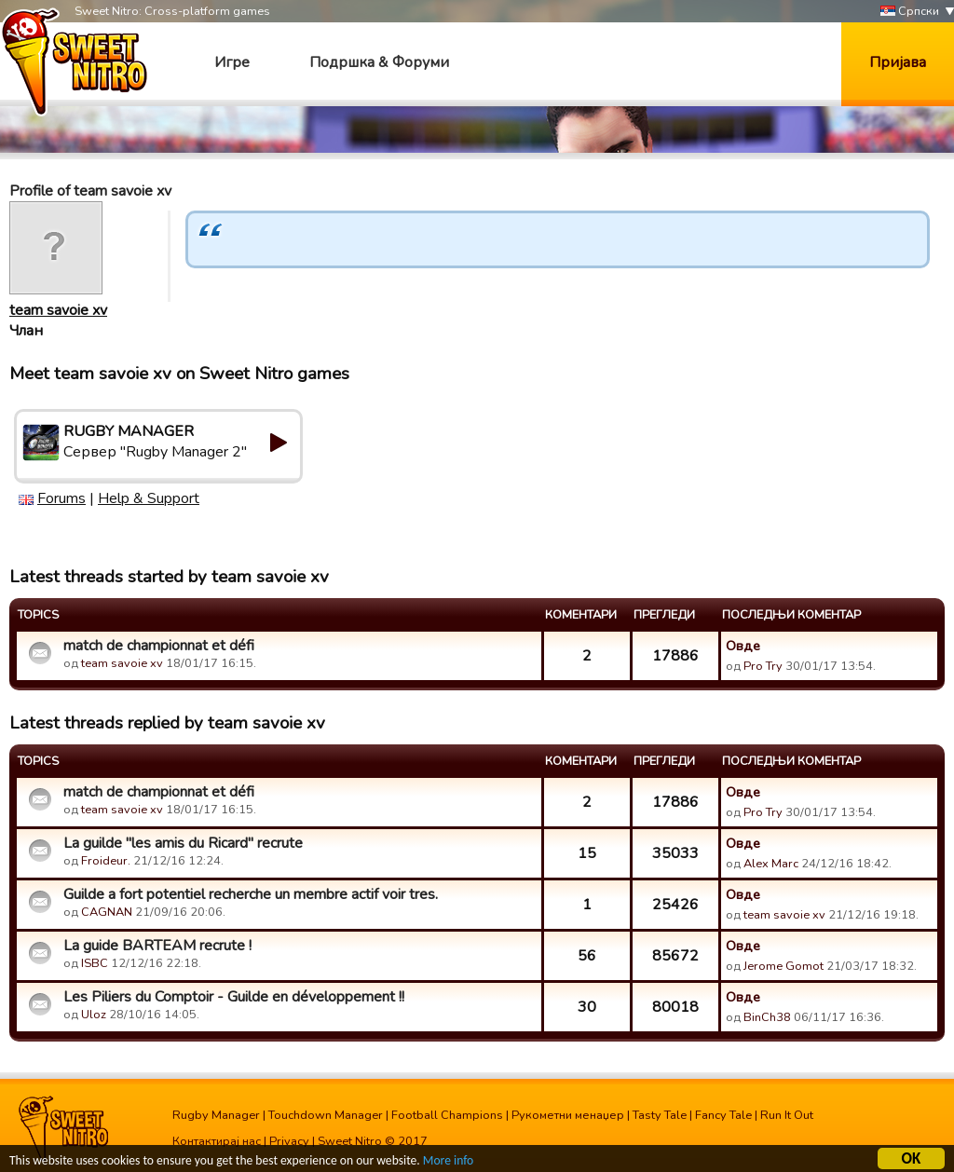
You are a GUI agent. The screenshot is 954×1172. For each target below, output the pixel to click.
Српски (909, 11)
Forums (61, 498)
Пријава (897, 62)
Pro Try (763, 666)
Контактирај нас (216, 1141)
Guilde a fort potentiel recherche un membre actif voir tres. (250, 894)
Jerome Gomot (783, 966)
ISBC (94, 963)
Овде (743, 645)
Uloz (93, 1014)
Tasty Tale (660, 1115)
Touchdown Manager (325, 1115)
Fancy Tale (723, 1115)
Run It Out (786, 1115)
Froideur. (105, 860)
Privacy (289, 1141)
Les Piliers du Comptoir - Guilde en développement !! (233, 996)
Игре (232, 62)
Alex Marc (770, 863)
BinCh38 (767, 1017)
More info (448, 1163)
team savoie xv (58, 310)
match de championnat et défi (158, 645)
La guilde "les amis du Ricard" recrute (183, 843)
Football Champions (447, 1115)
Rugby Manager (216, 1115)
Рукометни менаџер (567, 1115)
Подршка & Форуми (379, 62)
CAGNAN (106, 912)
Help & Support (148, 498)
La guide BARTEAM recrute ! (157, 945)
